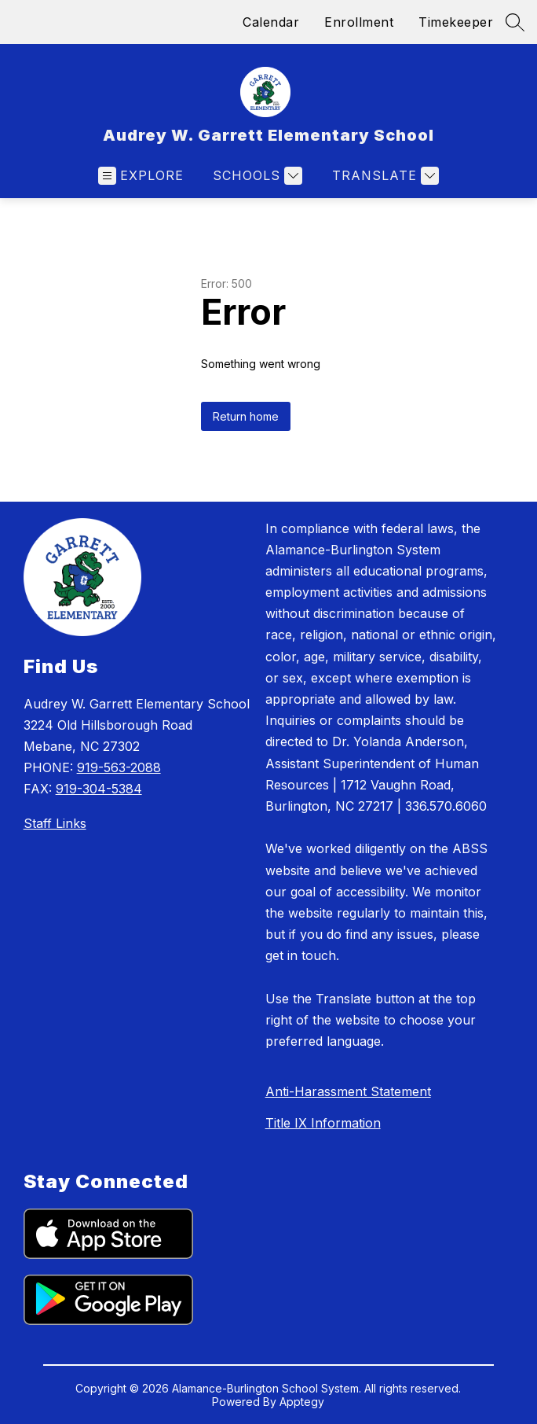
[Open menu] (141, 176)
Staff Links (55, 823)
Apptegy (301, 1401)
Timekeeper (455, 22)
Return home (246, 416)
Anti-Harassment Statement (348, 1091)
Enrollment (358, 22)
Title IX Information (323, 1123)
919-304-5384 (99, 789)
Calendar (271, 22)
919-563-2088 (119, 767)
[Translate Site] (383, 176)
